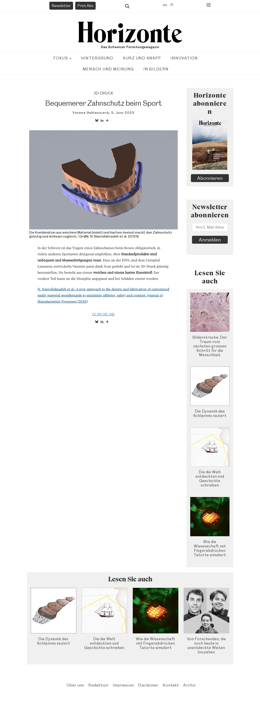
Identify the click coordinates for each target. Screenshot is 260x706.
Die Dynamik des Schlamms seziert (209, 413)
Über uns (75, 685)
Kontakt (171, 685)
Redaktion (98, 685)
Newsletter (61, 6)
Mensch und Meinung (108, 69)
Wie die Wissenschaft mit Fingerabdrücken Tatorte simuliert (210, 548)
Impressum (123, 685)
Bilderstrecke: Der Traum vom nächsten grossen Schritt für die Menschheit (209, 346)
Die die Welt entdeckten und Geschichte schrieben (209, 478)
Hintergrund (97, 58)
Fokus (62, 58)
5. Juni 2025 (122, 113)
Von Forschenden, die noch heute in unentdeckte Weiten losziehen (206, 645)
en (165, 5)
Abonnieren (209, 178)
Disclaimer (148, 685)
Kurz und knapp (142, 58)
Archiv (189, 685)
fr (172, 5)
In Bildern (156, 69)
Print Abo (85, 6)
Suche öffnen (127, 6)
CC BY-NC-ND (103, 314)
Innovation (184, 58)
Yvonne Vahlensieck (90, 113)
